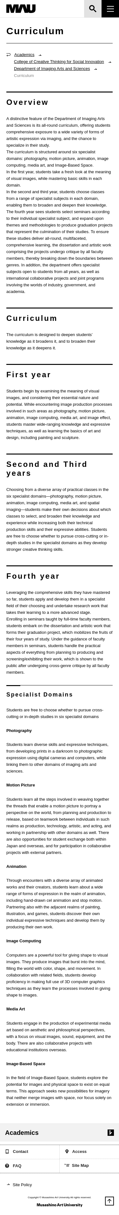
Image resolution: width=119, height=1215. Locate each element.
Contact (16, 1152)
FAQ (13, 1166)
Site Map (77, 1166)
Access (76, 1152)
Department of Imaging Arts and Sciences (52, 68)
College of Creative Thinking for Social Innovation (59, 61)
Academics (24, 54)
